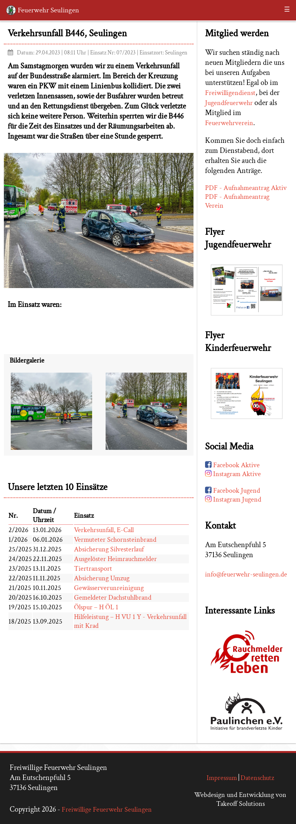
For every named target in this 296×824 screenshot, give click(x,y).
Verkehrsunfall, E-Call (104, 530)
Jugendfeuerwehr (229, 102)
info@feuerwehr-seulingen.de (246, 574)
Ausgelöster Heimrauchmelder (115, 558)
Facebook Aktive (232, 465)
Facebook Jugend (232, 490)
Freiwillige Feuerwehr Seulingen (107, 809)
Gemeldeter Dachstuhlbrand (112, 597)
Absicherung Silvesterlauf (109, 549)
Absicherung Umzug (102, 578)
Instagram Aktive (233, 474)
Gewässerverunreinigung (109, 587)
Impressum (222, 777)
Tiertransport (93, 568)
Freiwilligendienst (230, 92)
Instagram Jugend (233, 499)
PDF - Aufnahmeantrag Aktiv (246, 187)
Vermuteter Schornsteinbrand (115, 539)
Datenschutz (257, 777)
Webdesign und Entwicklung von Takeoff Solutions (240, 799)
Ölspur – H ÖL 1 (96, 607)
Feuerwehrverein (229, 123)
